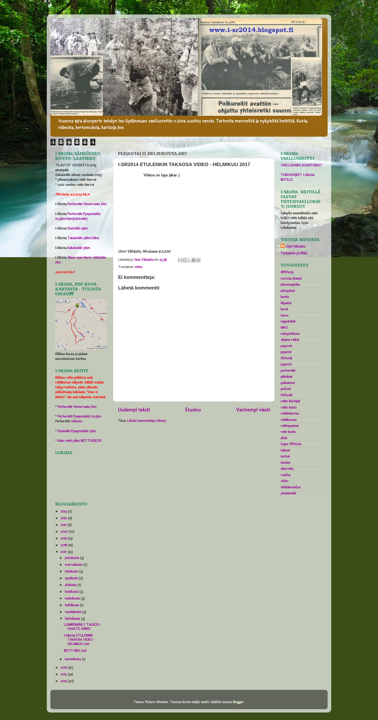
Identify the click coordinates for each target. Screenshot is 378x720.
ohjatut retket (290, 339)
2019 (64, 538)
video (138, 267)
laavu (284, 315)
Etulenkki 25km (78, 228)
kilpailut (286, 303)
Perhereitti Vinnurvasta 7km (87, 204)
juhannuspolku (290, 284)
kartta (285, 297)
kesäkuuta (72, 591)
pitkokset (286, 376)
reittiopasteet (290, 426)
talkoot (285, 450)
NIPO (284, 327)
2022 (64, 518)
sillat (284, 438)
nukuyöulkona (290, 333)
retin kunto (288, 432)
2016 (64, 667)
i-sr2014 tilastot (291, 278)
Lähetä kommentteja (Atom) (146, 420)
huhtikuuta (72, 605)
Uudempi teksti (134, 410)
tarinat (285, 456)
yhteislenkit (288, 493)
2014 (64, 681)
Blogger (238, 702)
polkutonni (288, 383)
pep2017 (286, 352)
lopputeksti (288, 321)
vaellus (285, 475)
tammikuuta (73, 659)
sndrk (205, 702)
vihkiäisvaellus (290, 487)
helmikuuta (73, 618)
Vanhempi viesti (253, 410)
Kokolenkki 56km (79, 248)
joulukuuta (72, 558)
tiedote (285, 462)
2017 (64, 552)
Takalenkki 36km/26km (83, 238)
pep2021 (286, 364)
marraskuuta (74, 564)
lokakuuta (72, 571)
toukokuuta (73, 598)
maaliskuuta (73, 612)
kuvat (284, 309)
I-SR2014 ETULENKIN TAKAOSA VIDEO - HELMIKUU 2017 (79, 639)
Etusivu (193, 410)
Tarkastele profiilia (294, 253)
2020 (65, 531)
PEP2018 (286, 358)
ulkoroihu (287, 468)
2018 (64, 545)
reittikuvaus (289, 419)
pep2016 (286, 346)
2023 (64, 511)
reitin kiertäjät (290, 401)
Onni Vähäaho (295, 246)
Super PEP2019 (291, 444)
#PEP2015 (287, 272)
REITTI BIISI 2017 (75, 650)
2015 (64, 674)
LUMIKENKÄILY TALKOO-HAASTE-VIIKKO (82, 626)
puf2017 (286, 389)
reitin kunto (288, 407)
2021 (64, 525)
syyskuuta (72, 578)
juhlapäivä (288, 291)
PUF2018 (286, 395)
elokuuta (71, 585)
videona (76, 421)
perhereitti (288, 370)
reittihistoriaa (290, 413)
